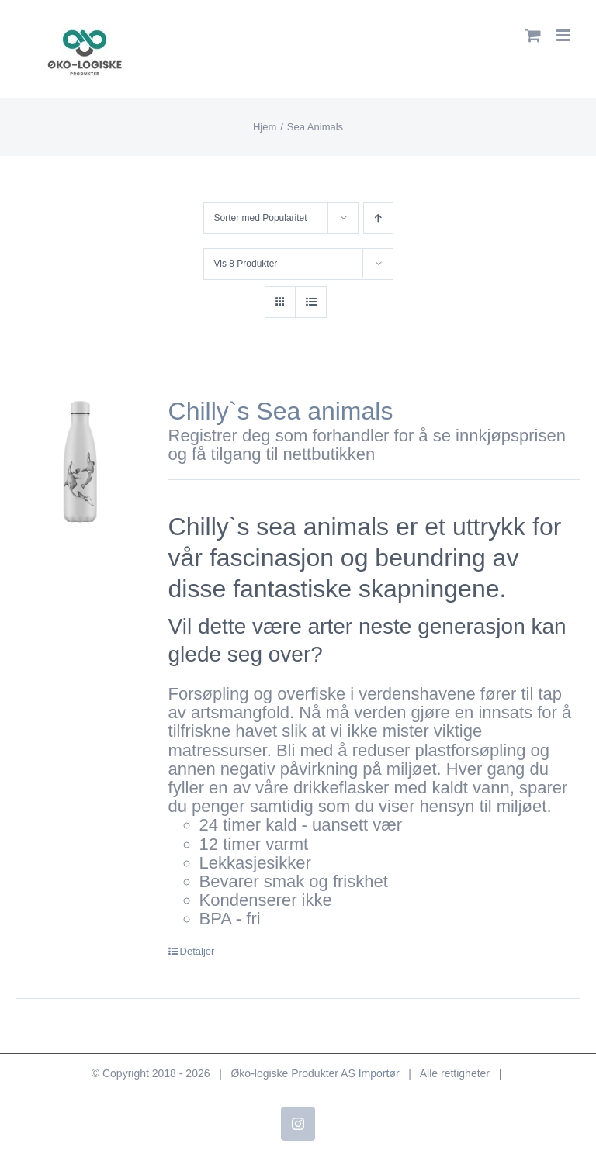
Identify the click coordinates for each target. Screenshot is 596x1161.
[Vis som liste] (311, 302)
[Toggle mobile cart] (533, 35)
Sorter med (260, 218)
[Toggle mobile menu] (564, 35)
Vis (246, 263)
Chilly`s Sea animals (280, 411)
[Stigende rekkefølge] (378, 218)
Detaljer (197, 951)
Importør (379, 1073)
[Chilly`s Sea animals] (80, 460)
